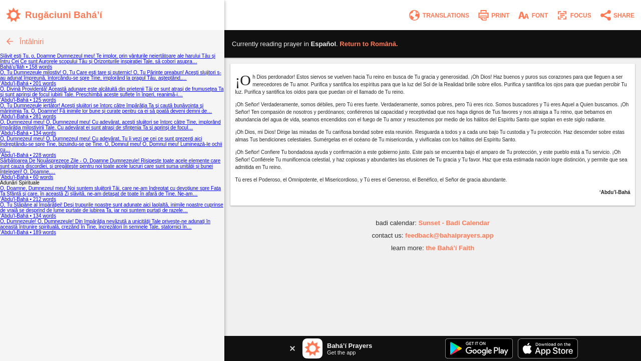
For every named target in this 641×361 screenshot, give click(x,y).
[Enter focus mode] (573, 15)
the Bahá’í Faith (450, 248)
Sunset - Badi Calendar (453, 223)
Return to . (369, 44)
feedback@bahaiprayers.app (449, 235)
